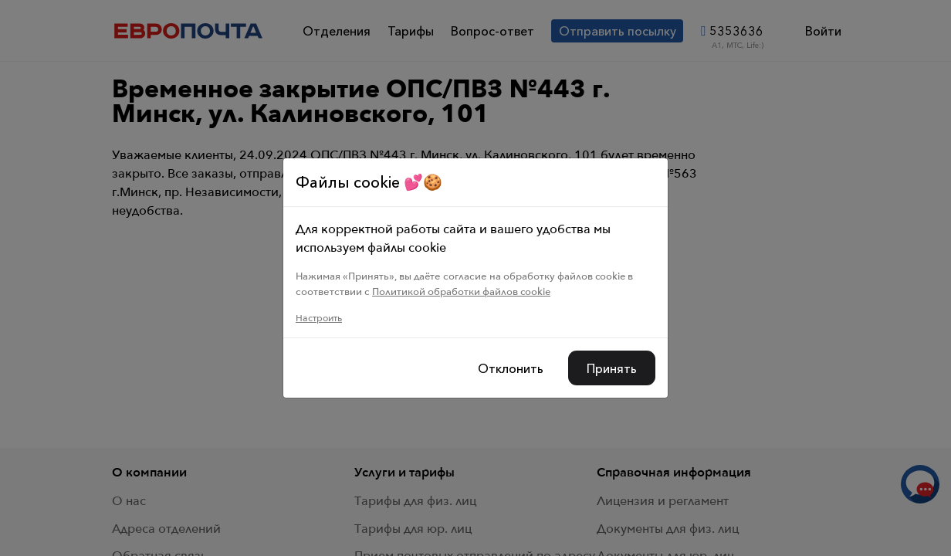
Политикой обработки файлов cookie (461, 291)
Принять (612, 368)
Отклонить (510, 368)
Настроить (319, 318)
